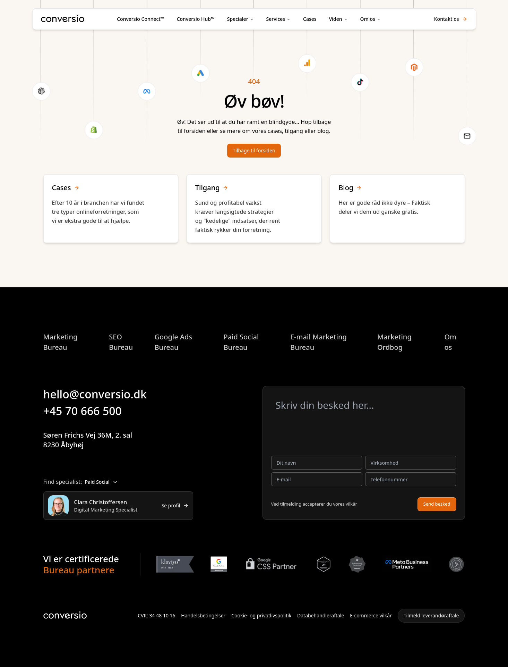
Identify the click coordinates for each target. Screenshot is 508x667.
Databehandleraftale (320, 615)
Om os (367, 19)
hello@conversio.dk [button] (99, 394)
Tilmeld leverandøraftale (431, 615)
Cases (310, 19)
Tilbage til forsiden (254, 150)
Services (275, 19)
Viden (335, 19)
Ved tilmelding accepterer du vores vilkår (314, 504)
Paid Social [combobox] (101, 482)
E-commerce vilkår (371, 615)
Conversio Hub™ (196, 19)
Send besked (436, 504)
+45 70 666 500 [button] (87, 410)
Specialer (237, 19)
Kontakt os (450, 19)
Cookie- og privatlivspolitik (261, 615)
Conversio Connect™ (140, 19)
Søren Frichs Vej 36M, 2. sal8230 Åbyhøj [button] (93, 439)
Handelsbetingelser (203, 615)
